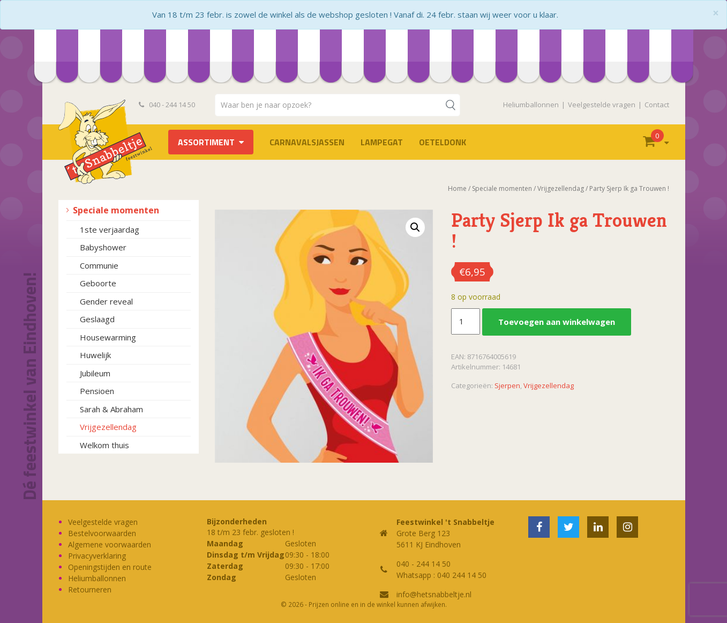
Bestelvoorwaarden (102, 533)
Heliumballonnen (531, 104)
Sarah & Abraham (111, 409)
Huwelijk (95, 355)
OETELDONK (442, 142)
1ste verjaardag (109, 229)
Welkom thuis (104, 445)
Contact (656, 104)
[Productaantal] (465, 321)
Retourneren (89, 589)
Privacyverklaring (97, 556)
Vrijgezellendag (108, 426)
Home (457, 188)
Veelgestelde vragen (601, 104)
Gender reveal (106, 301)
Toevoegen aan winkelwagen (556, 321)
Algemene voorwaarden (109, 544)
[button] (415, 227)
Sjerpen (507, 385)
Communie (99, 265)
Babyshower (103, 247)
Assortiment (206, 142)
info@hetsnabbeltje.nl (433, 594)
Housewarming (108, 337)
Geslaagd (97, 319)
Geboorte (98, 283)
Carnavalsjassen (306, 142)
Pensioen (97, 390)
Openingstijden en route (110, 567)
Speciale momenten (116, 210)
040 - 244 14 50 (167, 104)
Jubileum (95, 373)
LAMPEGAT (382, 142)
